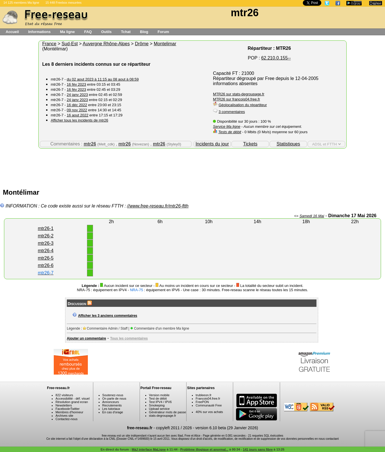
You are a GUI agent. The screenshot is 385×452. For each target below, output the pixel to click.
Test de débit (158, 398)
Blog (144, 32)
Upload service (159, 408)
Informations (39, 32)
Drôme (141, 43)
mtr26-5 (45, 258)
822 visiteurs (64, 395)
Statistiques (288, 143)
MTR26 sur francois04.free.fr (236, 99)
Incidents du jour (212, 143)
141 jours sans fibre (258, 449)
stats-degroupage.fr (162, 415)
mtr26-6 (45, 265)
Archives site (64, 415)
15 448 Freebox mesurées (63, 2)
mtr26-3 (45, 243)
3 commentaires (232, 112)
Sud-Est (69, 43)
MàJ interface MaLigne (149, 449)
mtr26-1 (45, 228)
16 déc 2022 (77, 105)
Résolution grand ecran (71, 402)
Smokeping (157, 405)
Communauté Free (209, 405)
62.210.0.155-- (276, 58)
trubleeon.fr (204, 395)
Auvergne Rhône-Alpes (106, 43)
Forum (163, 32)
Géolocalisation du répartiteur (243, 105)
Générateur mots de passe (167, 412)
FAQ (88, 32)
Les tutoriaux (111, 408)
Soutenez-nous (112, 395)
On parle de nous (114, 398)
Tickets (250, 143)
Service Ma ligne (226, 126)
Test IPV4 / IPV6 (160, 402)
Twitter (75, 408)
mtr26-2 (45, 235)
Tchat (126, 32)
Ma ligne (67, 32)
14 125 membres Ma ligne (21, 2)
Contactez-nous (66, 419)
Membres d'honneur (69, 412)
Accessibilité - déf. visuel (72, 398)
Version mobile (159, 395)
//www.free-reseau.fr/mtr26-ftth (158, 206)
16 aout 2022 (77, 115)
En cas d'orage (112, 412)
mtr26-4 (45, 250)
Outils (106, 32)
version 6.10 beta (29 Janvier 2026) (226, 428)
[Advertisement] (192, 167)
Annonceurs (110, 402)
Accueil (12, 32)
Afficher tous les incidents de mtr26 (79, 120)
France (49, 43)
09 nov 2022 (77, 110)
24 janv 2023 (77, 95)
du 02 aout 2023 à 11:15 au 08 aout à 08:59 (103, 79)
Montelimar (165, 43)
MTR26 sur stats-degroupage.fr (238, 94)
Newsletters (63, 405)
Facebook (62, 408)
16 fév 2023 (76, 84)
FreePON (202, 402)
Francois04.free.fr (208, 398)
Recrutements (112, 405)
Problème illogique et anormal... (204, 449)
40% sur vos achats (209, 412)
